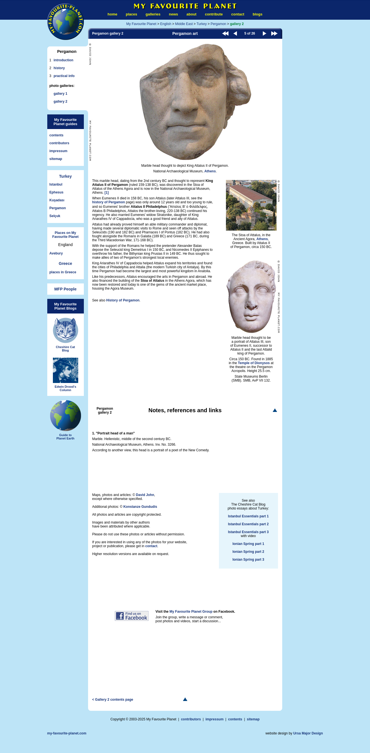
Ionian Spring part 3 (248, 560)
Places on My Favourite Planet (65, 235)
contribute (214, 14)
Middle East (184, 24)
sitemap (56, 159)
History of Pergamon (123, 300)
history (59, 68)
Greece (65, 263)
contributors (59, 143)
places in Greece (63, 272)
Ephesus (57, 192)
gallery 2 (61, 101)
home (112, 14)
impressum (59, 151)
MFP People (65, 289)
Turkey (65, 176)
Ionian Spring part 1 (248, 544)
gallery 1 (61, 94)
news (173, 14)
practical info (64, 76)
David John (145, 495)
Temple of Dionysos (254, 363)
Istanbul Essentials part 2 (248, 524)
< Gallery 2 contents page (112, 700)
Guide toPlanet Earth (65, 420)
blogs (258, 14)
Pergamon (58, 208)
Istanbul (56, 184)
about (191, 14)
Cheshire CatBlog (65, 335)
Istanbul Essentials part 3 (248, 532)
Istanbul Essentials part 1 (248, 516)
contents (57, 135)
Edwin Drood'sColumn (65, 375)
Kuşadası (57, 200)
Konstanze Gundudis (140, 507)
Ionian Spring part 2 (248, 552)
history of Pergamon (108, 202)
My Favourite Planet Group (190, 612)
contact (237, 14)
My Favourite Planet (141, 24)
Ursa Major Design (308, 733)
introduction (63, 60)
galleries (153, 14)
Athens (210, 171)
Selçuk (55, 216)
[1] (107, 193)
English (165, 24)
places (131, 14)
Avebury (56, 253)
